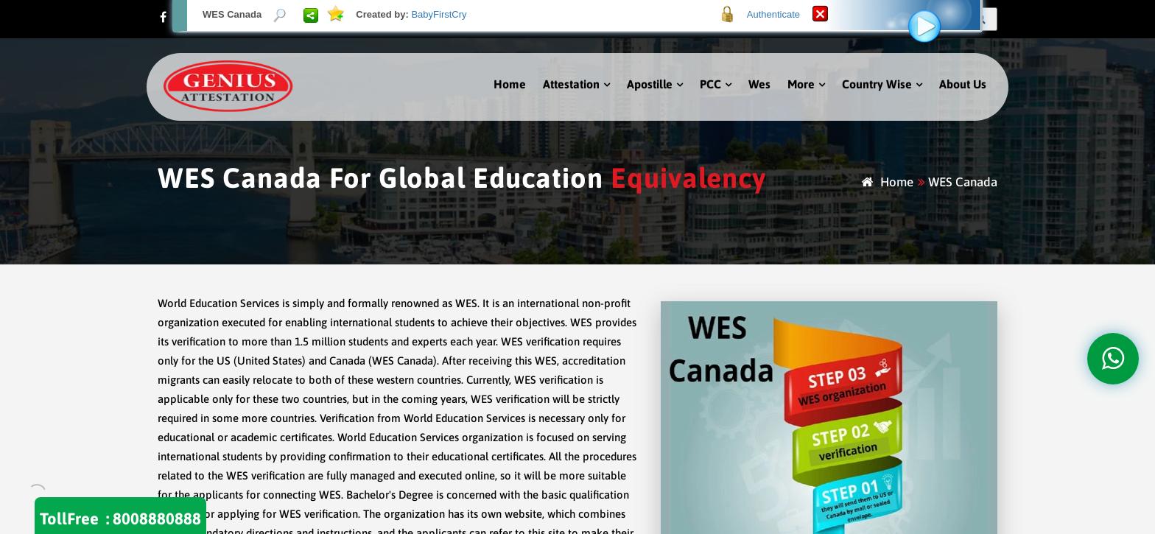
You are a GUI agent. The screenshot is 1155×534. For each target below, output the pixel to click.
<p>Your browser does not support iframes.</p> (577, 267)
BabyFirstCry (438, 14)
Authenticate (773, 14)
